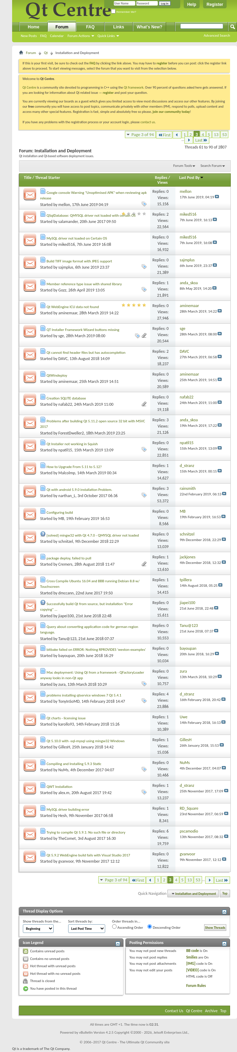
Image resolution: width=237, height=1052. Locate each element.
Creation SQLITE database (66, 398)
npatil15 (65, 450)
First (164, 134)
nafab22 (65, 404)
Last (201, 140)
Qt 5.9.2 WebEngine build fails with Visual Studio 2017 (88, 855)
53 (224, 134)
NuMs (63, 769)
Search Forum (211, 165)
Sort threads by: (80, 921)
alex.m (64, 792)
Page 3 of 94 (142, 134)
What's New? (149, 27)
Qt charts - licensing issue (66, 718)
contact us (147, 122)
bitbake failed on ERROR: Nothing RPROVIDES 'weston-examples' (96, 649)
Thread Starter (47, 177)
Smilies (191, 957)
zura (62, 684)
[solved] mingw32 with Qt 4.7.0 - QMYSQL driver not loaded (93, 535)
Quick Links (106, 36)
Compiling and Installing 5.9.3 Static (74, 764)
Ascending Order (127, 927)
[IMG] (190, 963)
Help (191, 4)
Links (118, 27)
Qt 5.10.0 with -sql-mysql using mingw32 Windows (86, 741)
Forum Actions (78, 36)
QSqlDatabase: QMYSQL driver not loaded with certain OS (91, 215)
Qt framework (134, 87)
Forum (61, 27)
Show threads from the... (42, 921)
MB (61, 518)
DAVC (63, 358)
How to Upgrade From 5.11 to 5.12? (74, 467)
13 (216, 134)
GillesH (64, 747)
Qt (46, 53)
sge (61, 335)
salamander (68, 221)
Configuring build (60, 512)
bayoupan (66, 655)
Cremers (65, 564)
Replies (161, 177)
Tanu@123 (67, 638)
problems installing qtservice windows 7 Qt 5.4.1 (84, 695)
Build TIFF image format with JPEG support (79, 261)
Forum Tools (182, 165)
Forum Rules (196, 985)
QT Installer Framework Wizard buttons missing (83, 329)
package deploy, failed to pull (69, 558)
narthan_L (67, 495)
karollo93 (66, 724)
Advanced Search (217, 35)
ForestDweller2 (71, 433)
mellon (64, 204)
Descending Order (164, 927)
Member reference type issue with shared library (84, 284)
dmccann (66, 593)
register (108, 92)
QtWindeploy (57, 375)
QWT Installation (59, 786)
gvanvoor (66, 861)
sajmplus (65, 267)
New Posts (29, 36)
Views (162, 182)
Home (33, 27)
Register (215, 4)
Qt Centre (29, 87)
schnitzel (65, 541)
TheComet (67, 838)
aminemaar (68, 313)
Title (27, 177)
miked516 (66, 244)
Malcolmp (66, 472)
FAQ (43, 36)
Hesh (62, 815)
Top (225, 893)
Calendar (57, 36)
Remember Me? (123, 12)
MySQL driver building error (68, 809)
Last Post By (191, 177)
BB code (192, 950)
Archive (211, 1010)
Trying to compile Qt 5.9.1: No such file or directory (86, 832)
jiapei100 (66, 615)
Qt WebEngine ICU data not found (73, 307)
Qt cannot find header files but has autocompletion (86, 352)
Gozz (62, 290)
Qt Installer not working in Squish (72, 444)
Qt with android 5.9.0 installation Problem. (79, 489)
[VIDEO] (192, 970)
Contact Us (174, 1010)
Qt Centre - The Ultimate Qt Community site (136, 1042)
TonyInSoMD (69, 701)
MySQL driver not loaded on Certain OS (77, 238)
